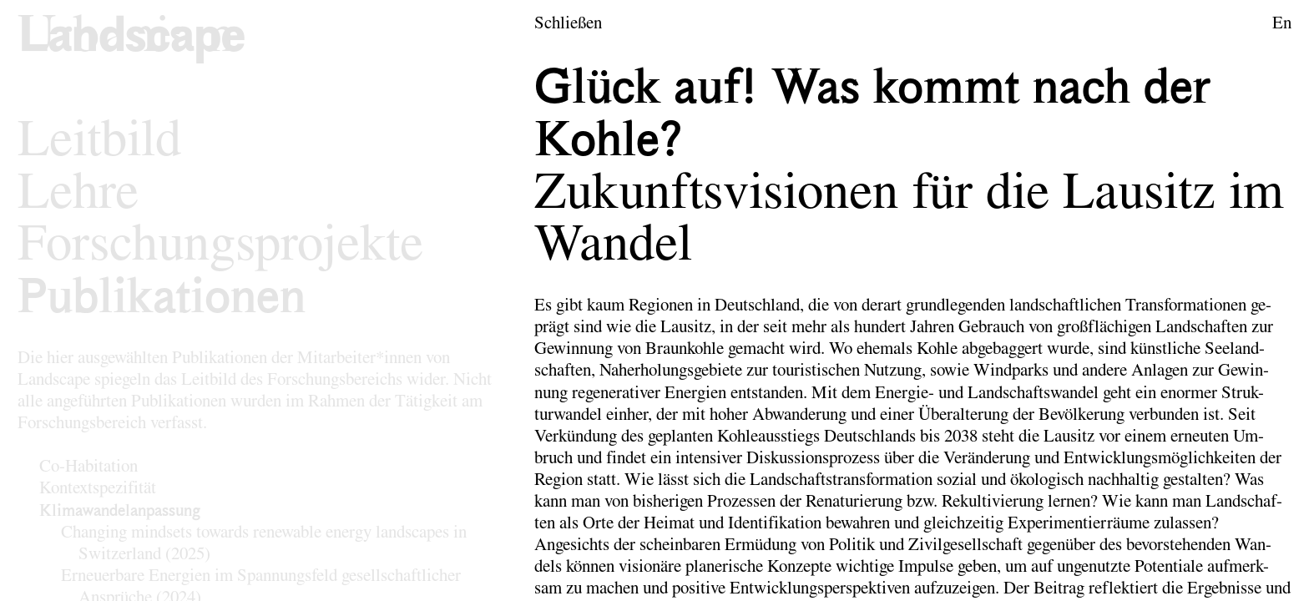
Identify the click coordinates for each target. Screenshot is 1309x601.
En (1281, 23)
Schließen (568, 23)
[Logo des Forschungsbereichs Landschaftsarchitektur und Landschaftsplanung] (131, 38)
